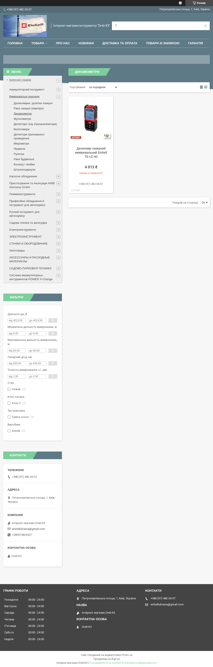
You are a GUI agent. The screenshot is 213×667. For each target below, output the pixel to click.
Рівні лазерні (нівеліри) (29, 108)
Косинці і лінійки (24, 164)
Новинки (86, 43)
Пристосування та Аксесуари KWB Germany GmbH (32, 185)
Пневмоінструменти (22, 194)
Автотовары (17, 250)
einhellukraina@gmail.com (28, 529)
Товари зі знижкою (163, 43)
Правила (19, 148)
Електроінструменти (22, 229)
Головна (15, 43)
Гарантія (195, 43)
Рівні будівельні (24, 159)
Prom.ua (127, 655)
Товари (37, 43)
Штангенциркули (24, 169)
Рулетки (19, 154)
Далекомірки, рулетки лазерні (33, 103)
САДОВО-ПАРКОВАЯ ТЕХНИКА (30, 268)
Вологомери (22, 129)
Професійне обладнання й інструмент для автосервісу (27, 203)
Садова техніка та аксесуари (28, 222)
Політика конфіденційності (140, 662)
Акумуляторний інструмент (27, 89)
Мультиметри (22, 118)
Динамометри (23, 113)
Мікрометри (21, 143)
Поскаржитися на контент (105, 662)
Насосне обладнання (23, 176)
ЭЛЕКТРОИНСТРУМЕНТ (25, 236)
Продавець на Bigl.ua (106, 658)
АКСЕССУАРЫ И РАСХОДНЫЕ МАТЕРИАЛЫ (29, 259)
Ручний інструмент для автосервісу (24, 213)
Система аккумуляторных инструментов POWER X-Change (31, 277)
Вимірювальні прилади (24, 96)
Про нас (63, 43)
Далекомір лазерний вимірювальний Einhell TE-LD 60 (91, 152)
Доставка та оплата (119, 43)
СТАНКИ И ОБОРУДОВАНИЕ (28, 243)
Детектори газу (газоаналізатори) (35, 124)
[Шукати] (205, 25)
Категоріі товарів (20, 79)
